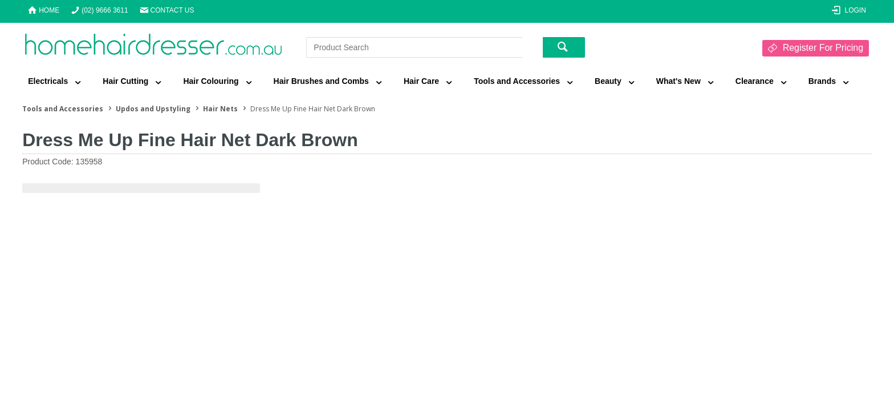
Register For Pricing (823, 48)
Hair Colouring (210, 81)
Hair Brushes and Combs (321, 81)
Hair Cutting (125, 81)
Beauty (608, 81)
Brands (822, 81)
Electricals (48, 81)
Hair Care (421, 81)
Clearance (754, 81)
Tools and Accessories (517, 81)
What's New (678, 81)
